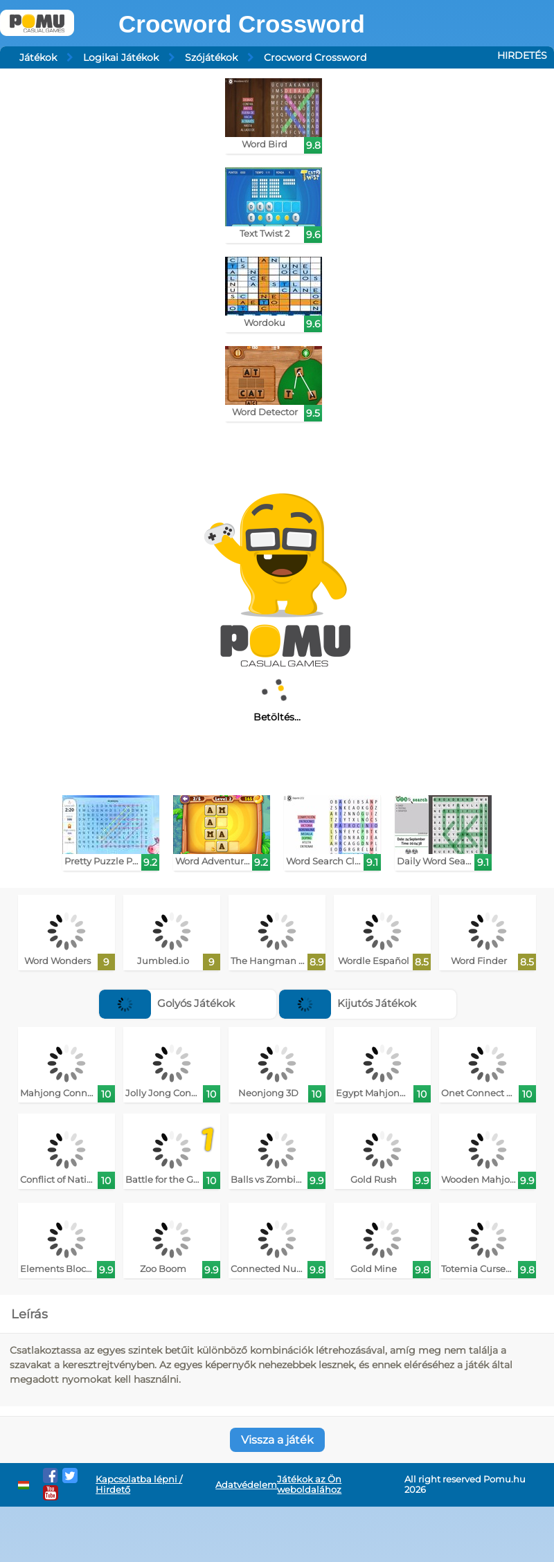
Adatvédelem (246, 1485)
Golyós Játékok (167, 1003)
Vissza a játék (277, 1439)
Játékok (38, 57)
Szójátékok (211, 57)
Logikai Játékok (121, 57)
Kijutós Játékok (347, 1003)
